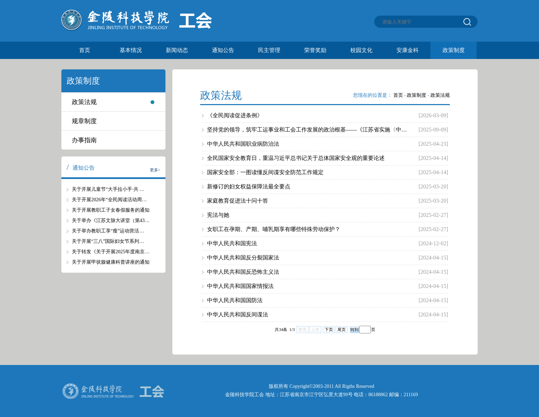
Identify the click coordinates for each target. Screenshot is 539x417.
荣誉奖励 (315, 50)
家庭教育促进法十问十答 (237, 201)
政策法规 (84, 102)
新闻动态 (177, 50)
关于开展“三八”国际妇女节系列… (108, 241)
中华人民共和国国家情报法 (240, 286)
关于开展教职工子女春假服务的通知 (110, 210)
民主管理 (269, 50)
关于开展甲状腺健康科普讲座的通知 (110, 262)
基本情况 (131, 50)
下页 (329, 329)
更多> (155, 170)
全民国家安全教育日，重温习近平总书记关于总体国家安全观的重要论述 (296, 158)
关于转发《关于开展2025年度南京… (110, 251)
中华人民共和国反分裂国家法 (243, 258)
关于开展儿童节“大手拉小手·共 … (108, 189)
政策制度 (454, 50)
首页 (84, 50)
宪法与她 (218, 215)
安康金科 (407, 50)
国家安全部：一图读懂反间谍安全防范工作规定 (265, 172)
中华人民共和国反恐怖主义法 (243, 272)
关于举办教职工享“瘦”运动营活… (108, 230)
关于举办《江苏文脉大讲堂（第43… (110, 220)
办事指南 (84, 140)
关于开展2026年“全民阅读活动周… (109, 199)
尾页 (341, 329)
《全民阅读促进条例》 (235, 115)
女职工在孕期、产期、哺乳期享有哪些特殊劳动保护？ (273, 229)
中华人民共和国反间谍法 (237, 314)
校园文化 (361, 50)
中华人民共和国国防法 (235, 300)
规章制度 (84, 121)
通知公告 (223, 50)
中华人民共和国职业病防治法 (243, 144)
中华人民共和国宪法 (232, 243)
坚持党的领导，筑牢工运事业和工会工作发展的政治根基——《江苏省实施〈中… (307, 130)
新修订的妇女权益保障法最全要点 (248, 186)
